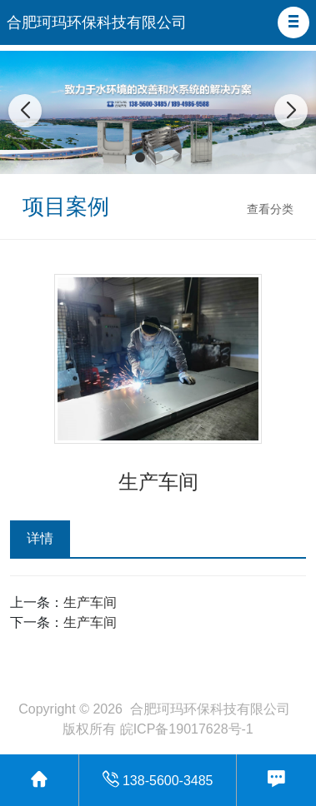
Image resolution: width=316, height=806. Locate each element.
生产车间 (90, 602)
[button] (293, 22)
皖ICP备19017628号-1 (186, 729)
